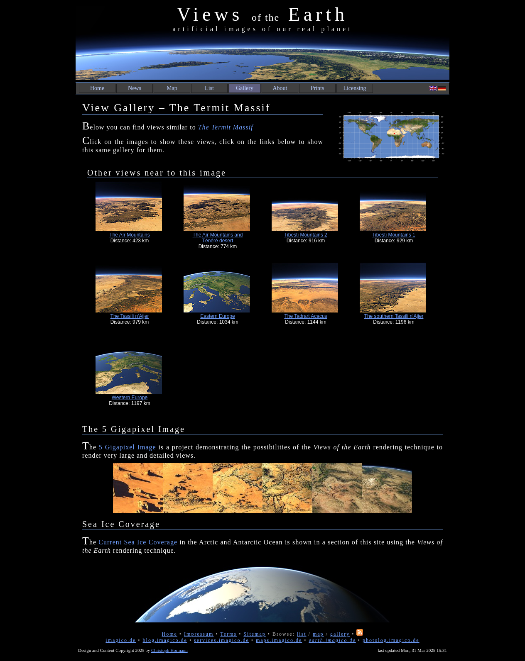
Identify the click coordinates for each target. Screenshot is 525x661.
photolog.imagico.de (391, 640)
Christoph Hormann (169, 650)
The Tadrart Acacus (305, 316)
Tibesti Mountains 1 (393, 235)
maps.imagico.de (279, 640)
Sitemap (254, 634)
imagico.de (120, 640)
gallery (340, 634)
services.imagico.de (221, 640)
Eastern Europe (217, 316)
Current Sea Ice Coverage (137, 542)
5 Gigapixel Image (127, 447)
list (302, 634)
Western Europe (130, 397)
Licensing (354, 88)
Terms (228, 634)
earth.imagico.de (332, 640)
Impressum (198, 634)
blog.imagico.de (165, 640)
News (134, 88)
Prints (317, 88)
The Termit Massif (225, 127)
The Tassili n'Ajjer (129, 316)
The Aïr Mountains (129, 235)
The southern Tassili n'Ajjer (394, 316)
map (318, 634)
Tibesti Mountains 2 (305, 235)
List (209, 88)
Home (97, 88)
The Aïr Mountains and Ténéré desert (218, 238)
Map (172, 88)
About (280, 88)
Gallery (244, 88)
